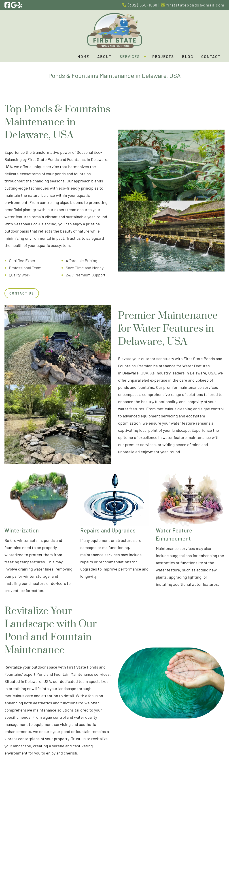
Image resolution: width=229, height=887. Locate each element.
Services (130, 56)
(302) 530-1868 (139, 4)
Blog (187, 56)
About (104, 56)
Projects (163, 56)
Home (83, 56)
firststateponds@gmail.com (193, 4)
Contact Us (21, 293)
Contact (211, 56)
